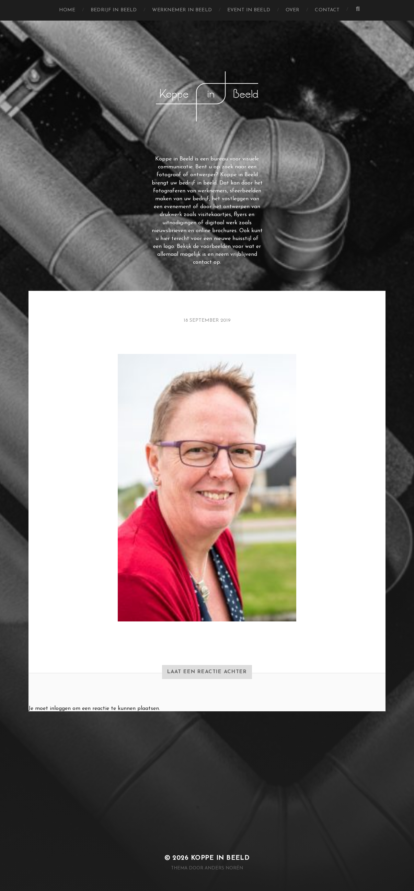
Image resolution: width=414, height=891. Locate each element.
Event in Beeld (248, 10)
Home (67, 10)
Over (293, 10)
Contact (327, 10)
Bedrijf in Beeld (114, 10)
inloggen (60, 708)
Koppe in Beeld (220, 858)
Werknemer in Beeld (182, 10)
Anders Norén (224, 868)
